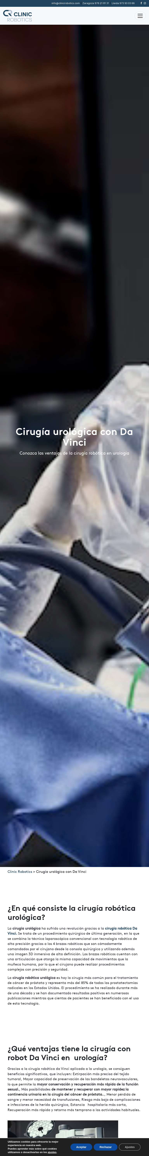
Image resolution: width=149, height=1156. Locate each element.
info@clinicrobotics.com (66, 3)
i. (16, 933)
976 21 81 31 (95, 3)
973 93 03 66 (123, 3)
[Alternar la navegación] (140, 16)
